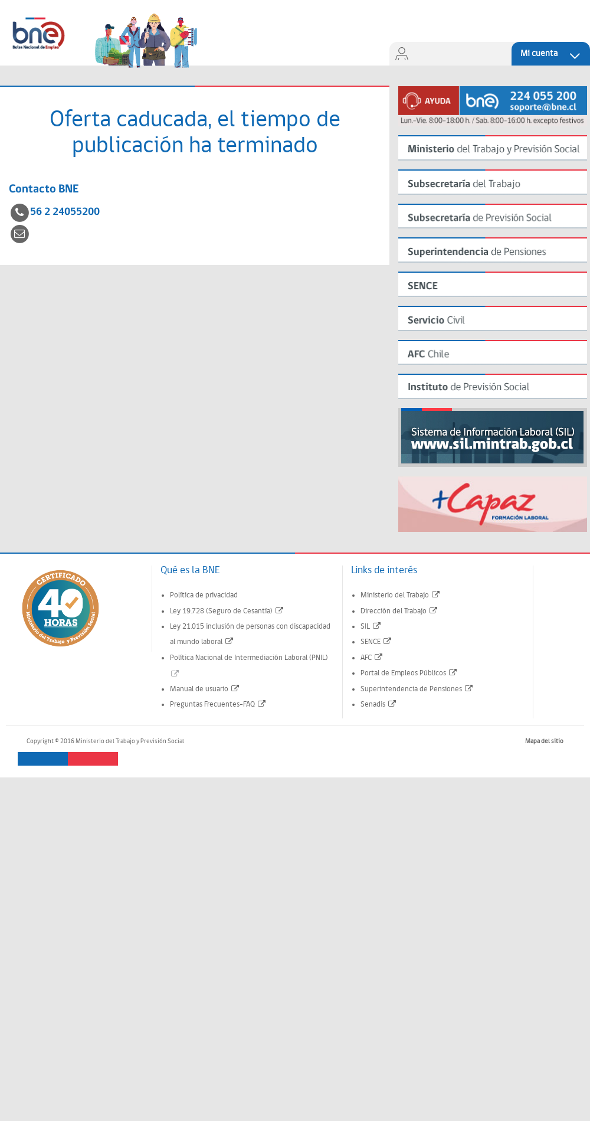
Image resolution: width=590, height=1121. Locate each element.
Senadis (378, 704)
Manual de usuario (205, 689)
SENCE (376, 642)
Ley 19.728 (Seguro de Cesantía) (227, 611)
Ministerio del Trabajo (400, 595)
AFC (372, 658)
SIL (371, 626)
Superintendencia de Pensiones (417, 689)
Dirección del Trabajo (399, 611)
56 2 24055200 (65, 212)
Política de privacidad (204, 595)
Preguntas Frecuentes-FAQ (218, 704)
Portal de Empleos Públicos (409, 673)
